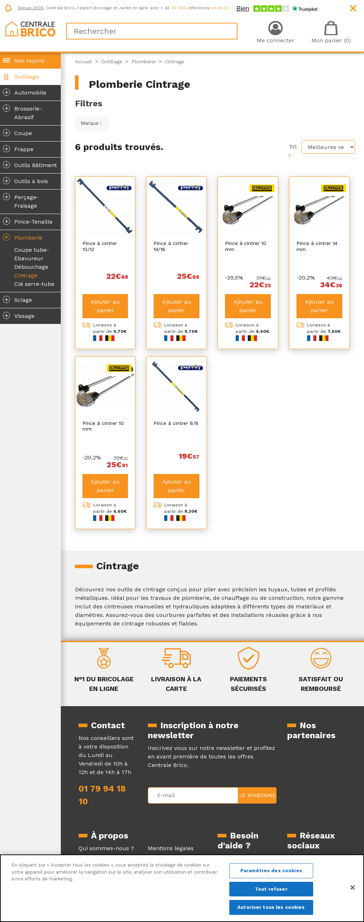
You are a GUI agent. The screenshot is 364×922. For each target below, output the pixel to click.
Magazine (92, 842)
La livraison (233, 844)
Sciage (17, 299)
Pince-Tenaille (28, 221)
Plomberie (21, 237)
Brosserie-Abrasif (22, 112)
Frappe (18, 149)
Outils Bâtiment (30, 165)
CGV (153, 842)
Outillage (26, 76)
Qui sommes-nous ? (106, 834)
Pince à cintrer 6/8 (176, 416)
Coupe (17, 133)
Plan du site (164, 851)
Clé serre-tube (34, 284)
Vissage (18, 315)
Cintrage (25, 275)
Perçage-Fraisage (21, 201)
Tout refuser (271, 889)
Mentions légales (171, 834)
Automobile (24, 92)
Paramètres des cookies (271, 870)
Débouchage (31, 266)
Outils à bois (25, 181)
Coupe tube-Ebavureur (31, 254)
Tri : (292, 151)
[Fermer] (352, 887)
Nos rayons (29, 60)
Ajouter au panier (105, 299)
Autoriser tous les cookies (271, 907)
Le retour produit (242, 852)
